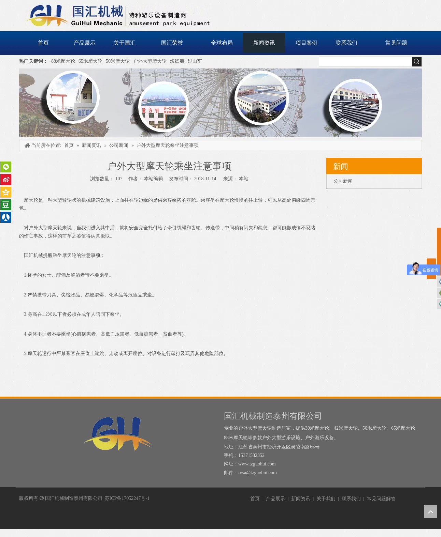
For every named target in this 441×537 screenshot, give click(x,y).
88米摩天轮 (63, 61)
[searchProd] (365, 61)
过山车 (195, 61)
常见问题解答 (381, 498)
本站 (243, 178)
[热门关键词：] (417, 61)
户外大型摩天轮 (150, 61)
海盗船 (177, 61)
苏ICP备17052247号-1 (127, 498)
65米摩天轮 (90, 61)
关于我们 (326, 498)
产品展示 (275, 498)
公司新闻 (343, 181)
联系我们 (351, 498)
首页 (255, 498)
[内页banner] (220, 102)
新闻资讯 (300, 498)
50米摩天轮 (118, 61)
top (430, 511)
